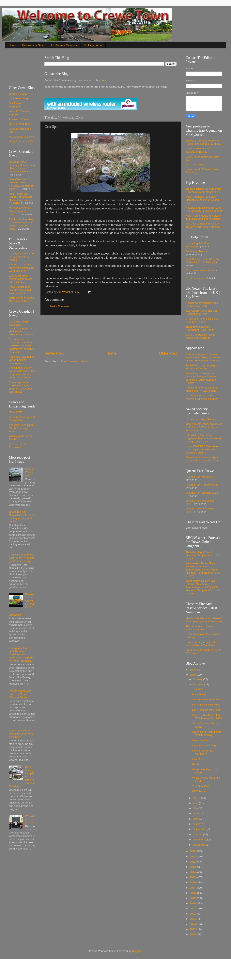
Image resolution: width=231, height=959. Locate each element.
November (199, 839)
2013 (193, 866)
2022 (193, 913)
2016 (193, 882)
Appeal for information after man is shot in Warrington (202, 389)
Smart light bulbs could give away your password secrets (202, 459)
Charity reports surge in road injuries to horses (21, 256)
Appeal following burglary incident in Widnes (200, 367)
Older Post (168, 353)
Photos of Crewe (19, 119)
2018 (193, 892)
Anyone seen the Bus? (205, 699)
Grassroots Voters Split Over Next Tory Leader (202, 320)
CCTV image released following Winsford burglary (202, 397)
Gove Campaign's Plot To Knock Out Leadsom (201, 336)
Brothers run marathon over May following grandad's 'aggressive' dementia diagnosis (22, 346)
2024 (193, 924)
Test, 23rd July (194, 164)
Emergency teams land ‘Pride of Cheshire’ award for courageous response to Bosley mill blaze (22, 654)
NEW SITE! (16, 412)
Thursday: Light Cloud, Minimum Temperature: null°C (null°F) (203, 555)
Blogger (136, 951)
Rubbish (197, 764)
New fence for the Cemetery (202, 752)
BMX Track (198, 791)
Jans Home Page (19, 98)
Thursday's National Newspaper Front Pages (200, 328)
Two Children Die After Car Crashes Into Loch (201, 312)
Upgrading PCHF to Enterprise (197, 245)
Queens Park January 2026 (202, 492)
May (196, 808)
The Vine (197, 688)
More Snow (199, 694)
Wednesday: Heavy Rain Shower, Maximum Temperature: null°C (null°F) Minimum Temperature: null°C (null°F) (203, 570)
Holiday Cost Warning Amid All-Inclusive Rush (202, 304)
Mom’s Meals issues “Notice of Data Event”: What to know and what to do (204, 427)
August (197, 823)
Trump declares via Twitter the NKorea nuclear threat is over (203, 190)
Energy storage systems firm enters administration (20, 279)
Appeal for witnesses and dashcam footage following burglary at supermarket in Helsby (201, 378)
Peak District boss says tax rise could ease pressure (20, 290)
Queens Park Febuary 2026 (202, 484)
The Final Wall (200, 786)
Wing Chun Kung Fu (21, 141)
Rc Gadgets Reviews (21, 136)
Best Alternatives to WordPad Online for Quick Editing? (203, 261)
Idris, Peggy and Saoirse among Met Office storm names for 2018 (20, 198)
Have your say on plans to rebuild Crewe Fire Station (201, 644)
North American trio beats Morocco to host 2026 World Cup (202, 200)
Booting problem (195, 251)
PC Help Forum (93, 45)
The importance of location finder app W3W (201, 628)
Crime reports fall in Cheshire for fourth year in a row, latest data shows (20, 387)
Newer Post (54, 353)
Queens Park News (33, 45)
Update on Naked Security (201, 419)
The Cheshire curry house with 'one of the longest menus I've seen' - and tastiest (22, 372)
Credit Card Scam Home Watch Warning (206, 733)
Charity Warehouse (29, 472)
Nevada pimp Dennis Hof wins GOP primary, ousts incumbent (204, 209)
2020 (193, 903)
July (195, 818)
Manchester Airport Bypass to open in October (20, 211)
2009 (193, 674)
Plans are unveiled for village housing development (22, 360)
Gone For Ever (201, 740)
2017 (193, 887)
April (196, 803)
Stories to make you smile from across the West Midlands (21, 267)
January (198, 679)
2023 (193, 918)
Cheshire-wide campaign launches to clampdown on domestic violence (22, 166)
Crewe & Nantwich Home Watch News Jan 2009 (207, 717)
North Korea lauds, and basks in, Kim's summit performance (203, 217)
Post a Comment (59, 306)
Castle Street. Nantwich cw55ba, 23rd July (199, 150)
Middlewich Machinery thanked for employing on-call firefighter (204, 620)
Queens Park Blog (20, 124)
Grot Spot (198, 759)
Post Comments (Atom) (74, 361)
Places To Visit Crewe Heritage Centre (30, 601)
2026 (193, 934)
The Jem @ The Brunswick (18, 446)
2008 (193, 669)
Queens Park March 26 (199, 476)
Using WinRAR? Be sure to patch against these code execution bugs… (202, 449)
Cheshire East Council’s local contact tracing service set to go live (22, 516)
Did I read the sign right (206, 709)
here (103, 80)
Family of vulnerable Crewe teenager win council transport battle (21, 224)
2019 (193, 898)
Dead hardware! (195, 278)
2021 (193, 908)
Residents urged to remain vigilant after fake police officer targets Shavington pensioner (203, 357)
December (199, 844)
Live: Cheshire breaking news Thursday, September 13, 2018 (21, 184)
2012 (193, 861)
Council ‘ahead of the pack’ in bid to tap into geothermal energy (22, 557)
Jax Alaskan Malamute (64, 45)
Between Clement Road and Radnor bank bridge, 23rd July (203, 142)
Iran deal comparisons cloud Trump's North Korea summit (203, 225)
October (198, 834)
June (196, 813)
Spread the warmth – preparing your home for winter (21, 733)
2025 (193, 929)
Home (12, 45)
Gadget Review (18, 93)
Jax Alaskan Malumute (16, 105)
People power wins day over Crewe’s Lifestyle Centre (20, 694)
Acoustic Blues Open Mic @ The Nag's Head (21, 428)
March (197, 798)
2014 (193, 872)
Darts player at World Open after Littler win (21, 299)
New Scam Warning (204, 745)
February (198, 684)
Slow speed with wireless (200, 270)
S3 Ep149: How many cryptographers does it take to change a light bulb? (203, 438)
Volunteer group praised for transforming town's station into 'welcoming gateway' (21, 328)
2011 (193, 856)
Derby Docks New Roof (206, 704)
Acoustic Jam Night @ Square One (22, 419)
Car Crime (15, 614)
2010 (193, 851)
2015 (193, 877)
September (200, 829)
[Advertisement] (110, 333)
